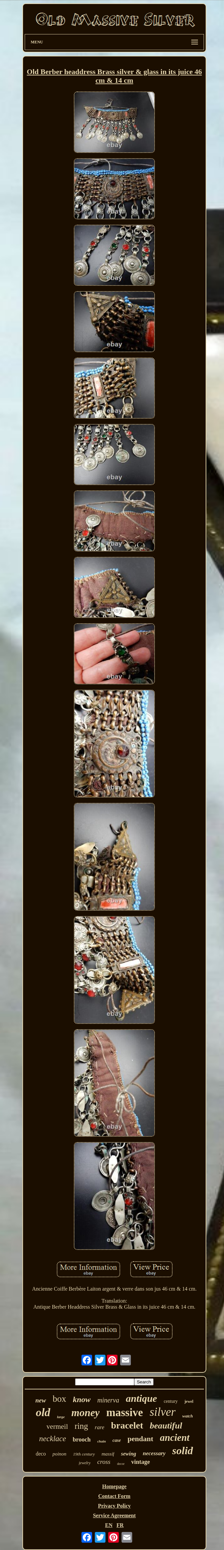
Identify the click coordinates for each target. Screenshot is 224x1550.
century (171, 1401)
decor (121, 1464)
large (61, 1417)
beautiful (166, 1425)
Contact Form (114, 1496)
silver (163, 1411)
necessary (154, 1453)
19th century (84, 1454)
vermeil (57, 1426)
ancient (175, 1437)
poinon (59, 1454)
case (117, 1440)
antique (141, 1398)
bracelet (127, 1425)
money (85, 1412)
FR (120, 1525)
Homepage (114, 1486)
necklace (52, 1438)
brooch (82, 1439)
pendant (140, 1438)
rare (99, 1427)
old (43, 1412)
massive (124, 1412)
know (81, 1399)
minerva (108, 1400)
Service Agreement (114, 1515)
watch (187, 1415)
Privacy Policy (114, 1506)
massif (107, 1454)
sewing (128, 1454)
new (40, 1400)
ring (81, 1425)
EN (109, 1525)
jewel (188, 1401)
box (59, 1399)
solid (182, 1451)
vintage (140, 1462)
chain (101, 1441)
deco (41, 1454)
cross (103, 1461)
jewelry (84, 1463)
